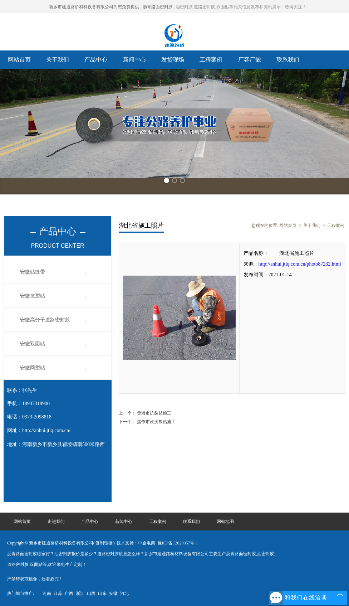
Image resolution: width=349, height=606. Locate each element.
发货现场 (172, 60)
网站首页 (19, 60)
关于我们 (57, 60)
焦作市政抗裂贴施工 (156, 421)
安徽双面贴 (32, 343)
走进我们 (56, 521)
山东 (102, 593)
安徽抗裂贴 (32, 296)
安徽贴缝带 (32, 272)
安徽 (113, 593)
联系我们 (287, 60)
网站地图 (225, 521)
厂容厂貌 (249, 60)
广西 (69, 593)
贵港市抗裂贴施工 (153, 413)
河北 (124, 593)
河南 (47, 593)
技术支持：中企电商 (136, 543)
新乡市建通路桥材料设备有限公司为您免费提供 (94, 6)
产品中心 (95, 60)
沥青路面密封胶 (158, 6)
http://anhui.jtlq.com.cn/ (46, 430)
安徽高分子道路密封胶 (45, 320)
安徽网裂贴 (32, 367)
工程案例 (211, 60)
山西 (91, 593)
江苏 (58, 593)
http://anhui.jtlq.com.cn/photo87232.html (300, 264)
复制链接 (104, 543)
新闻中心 (134, 60)
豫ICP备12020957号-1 (178, 543)
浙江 (80, 593)
